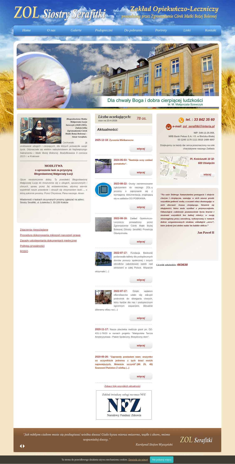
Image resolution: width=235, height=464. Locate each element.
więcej (141, 148)
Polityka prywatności (32, 245)
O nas (51, 30)
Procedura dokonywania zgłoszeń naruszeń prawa (50, 235)
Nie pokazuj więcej (161, 459)
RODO (24, 251)
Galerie (76, 30)
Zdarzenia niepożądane (34, 229)
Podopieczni (104, 30)
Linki (187, 30)
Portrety (161, 30)
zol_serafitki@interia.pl (199, 126)
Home (26, 30)
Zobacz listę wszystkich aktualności (122, 386)
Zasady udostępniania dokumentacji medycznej (48, 240)
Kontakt (210, 30)
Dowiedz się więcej (138, 459)
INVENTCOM (197, 455)
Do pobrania (133, 30)
